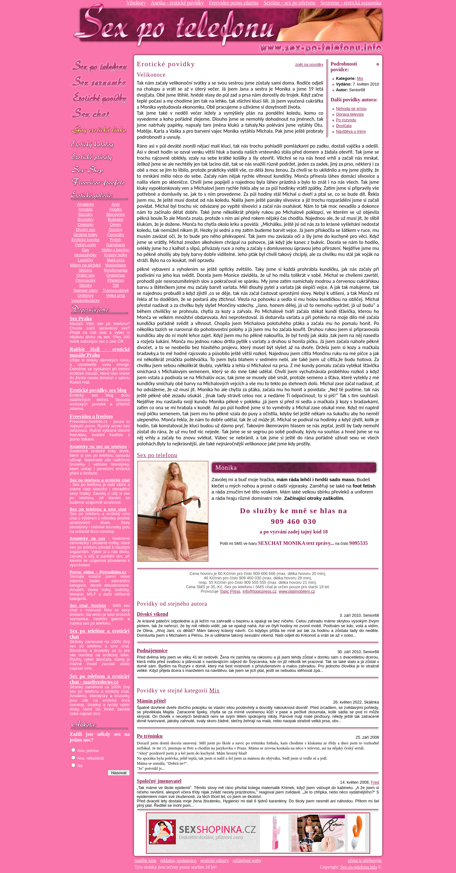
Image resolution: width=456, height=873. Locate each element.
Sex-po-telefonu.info (358, 867)
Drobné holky (86, 235)
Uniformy (86, 295)
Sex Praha (81, 318)
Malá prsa (115, 260)
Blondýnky (115, 214)
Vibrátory (136, 2)
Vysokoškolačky (85, 300)
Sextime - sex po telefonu (289, 2)
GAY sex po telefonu (100, 130)
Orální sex (85, 275)
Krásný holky (115, 255)
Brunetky (85, 219)
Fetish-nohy (85, 245)
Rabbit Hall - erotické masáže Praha (100, 352)
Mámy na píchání (85, 265)
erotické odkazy (214, 860)
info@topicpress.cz (259, 591)
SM (116, 285)
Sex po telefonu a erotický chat (100, 480)
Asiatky (115, 209)
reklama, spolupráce (178, 860)
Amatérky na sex (87, 538)
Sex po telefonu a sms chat (98, 509)
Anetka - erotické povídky (177, 2)
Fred (375, 782)
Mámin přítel (151, 701)
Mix (360, 78)
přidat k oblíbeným (365, 860)
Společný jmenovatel (159, 781)
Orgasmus (115, 275)
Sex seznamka (100, 82)
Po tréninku (149, 736)
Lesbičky (85, 260)
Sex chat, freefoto (88, 605)
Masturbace (115, 265)
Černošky (115, 235)
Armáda (85, 209)
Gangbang (115, 245)
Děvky (115, 224)
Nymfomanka (116, 270)
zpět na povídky (309, 64)
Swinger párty (85, 290)
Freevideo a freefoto (91, 416)
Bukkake (116, 219)
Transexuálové (116, 290)
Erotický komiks (85, 240)
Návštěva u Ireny (351, 131)
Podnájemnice (152, 650)
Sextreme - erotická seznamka (350, 2)
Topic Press (230, 591)
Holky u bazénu (115, 250)
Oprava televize (350, 114)
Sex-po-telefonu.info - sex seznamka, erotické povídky (176, 25)
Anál (115, 204)
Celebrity (85, 224)
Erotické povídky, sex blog (98, 390)
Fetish (115, 240)
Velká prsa (115, 295)
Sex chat (100, 114)
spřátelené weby (247, 860)
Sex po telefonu (100, 66)
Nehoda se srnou (351, 108)
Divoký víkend (152, 614)
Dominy (116, 229)
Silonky (85, 285)
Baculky (85, 214)
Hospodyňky (85, 255)
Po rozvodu (346, 120)
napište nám (145, 860)
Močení (85, 270)
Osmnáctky (85, 280)
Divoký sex (85, 229)
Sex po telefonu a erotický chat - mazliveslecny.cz (100, 679)
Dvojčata (344, 126)
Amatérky (85, 204)
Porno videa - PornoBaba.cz (98, 572)
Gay (85, 250)
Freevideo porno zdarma (233, 2)
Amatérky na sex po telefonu (98, 446)
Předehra (115, 280)
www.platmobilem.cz (297, 591)
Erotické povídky (100, 98)
